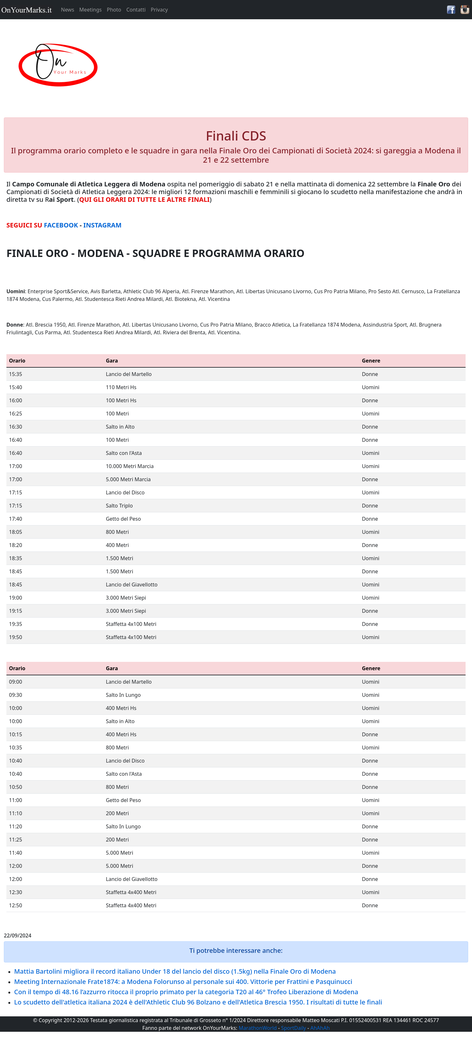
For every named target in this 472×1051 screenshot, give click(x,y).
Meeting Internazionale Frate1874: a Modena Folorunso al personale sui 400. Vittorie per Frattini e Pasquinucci (183, 981)
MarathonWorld (258, 1027)
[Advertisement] (294, 65)
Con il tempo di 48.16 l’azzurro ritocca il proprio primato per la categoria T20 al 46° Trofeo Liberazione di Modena (186, 991)
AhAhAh (320, 1027)
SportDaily (293, 1027)
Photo (114, 9)
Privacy (159, 9)
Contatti (136, 9)
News (67, 9)
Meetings (90, 9)
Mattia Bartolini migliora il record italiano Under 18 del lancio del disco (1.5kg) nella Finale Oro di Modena (175, 971)
